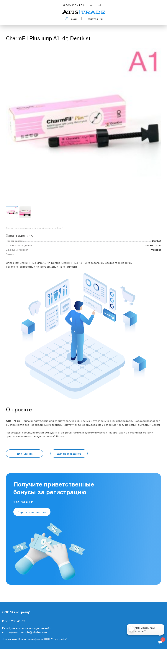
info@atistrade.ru (36, 632)
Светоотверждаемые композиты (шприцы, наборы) (34, 228)
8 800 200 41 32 (73, 5)
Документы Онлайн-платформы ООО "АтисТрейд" (34, 638)
